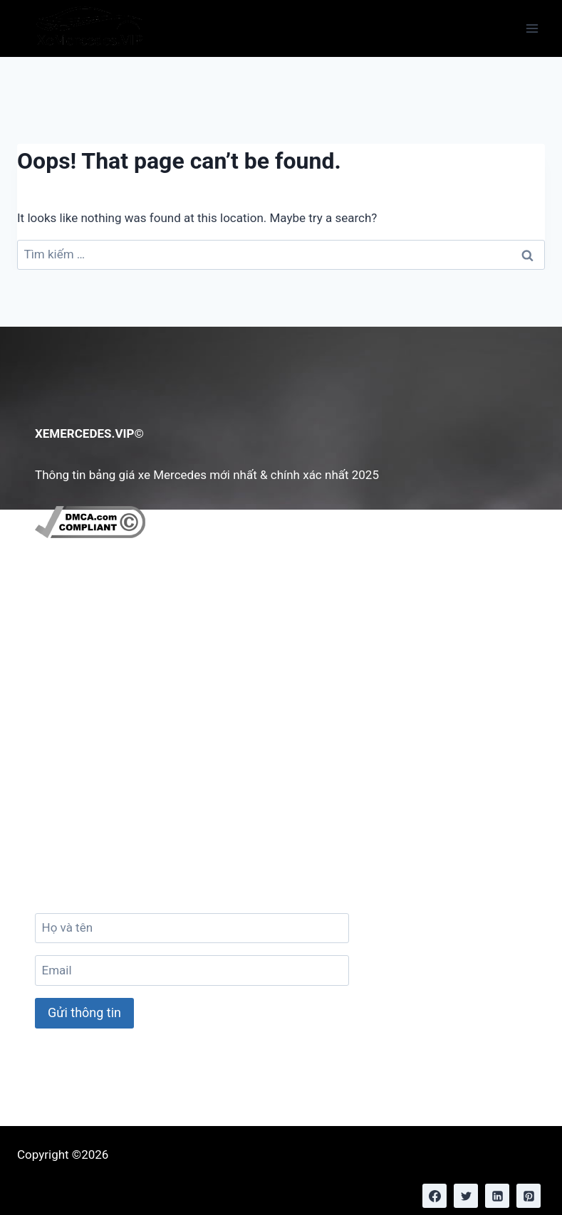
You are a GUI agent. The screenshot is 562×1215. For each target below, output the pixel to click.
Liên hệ (65, 645)
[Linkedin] (497, 1196)
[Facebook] (434, 1196)
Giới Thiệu (72, 623)
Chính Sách (76, 666)
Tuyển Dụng (77, 688)
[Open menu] (532, 28)
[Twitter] (466, 1196)
